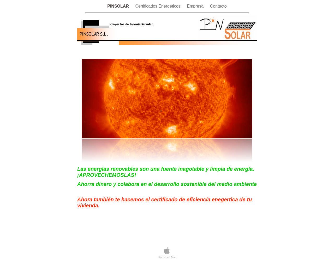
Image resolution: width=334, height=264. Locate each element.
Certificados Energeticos (158, 6)
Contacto (218, 6)
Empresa (196, 6)
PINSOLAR (118, 6)
